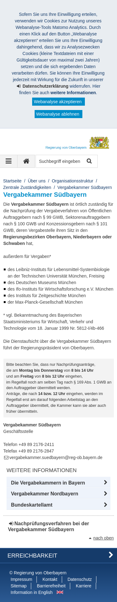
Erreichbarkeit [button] (32, 556)
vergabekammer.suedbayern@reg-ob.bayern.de (55, 457)
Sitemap (19, 585)
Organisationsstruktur (72, 180)
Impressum (21, 579)
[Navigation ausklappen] (8, 161)
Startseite (12, 180)
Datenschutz (80, 579)
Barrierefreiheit (51, 585)
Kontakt (49, 579)
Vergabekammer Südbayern (84, 187)
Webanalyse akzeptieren (57, 101)
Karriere (83, 585)
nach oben (103, 537)
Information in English (32, 592)
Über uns (37, 180)
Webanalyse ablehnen (57, 114)
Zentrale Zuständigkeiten (27, 187)
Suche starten (88, 161)
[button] (58, 483)
